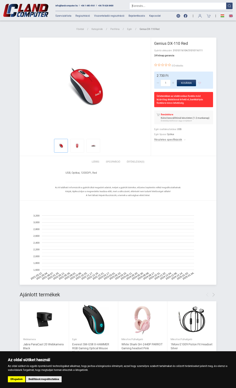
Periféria (114, 29)
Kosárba (186, 83)
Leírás (95, 161)
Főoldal (80, 29)
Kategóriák (97, 29)
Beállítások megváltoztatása (44, 379)
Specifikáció (113, 161)
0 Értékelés (177, 65)
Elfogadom (16, 379)
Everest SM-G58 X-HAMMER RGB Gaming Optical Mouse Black (90, 348)
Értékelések (135, 161)
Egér (129, 29)
